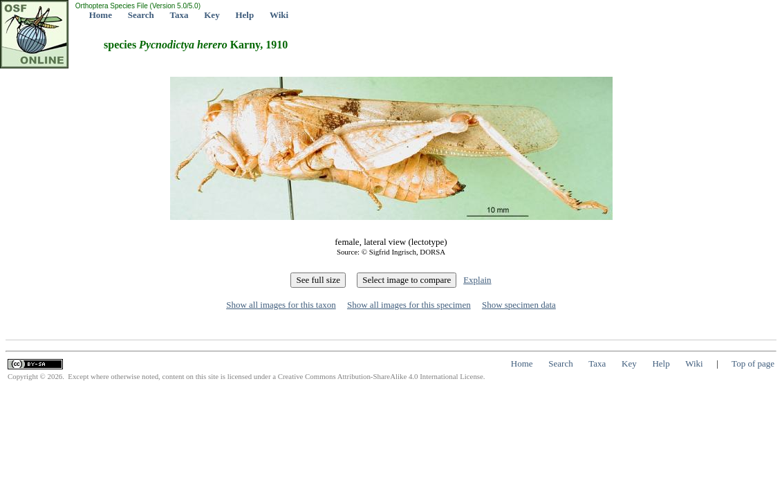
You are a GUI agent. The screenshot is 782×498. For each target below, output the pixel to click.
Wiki (279, 15)
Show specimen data (519, 304)
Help (244, 15)
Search (141, 15)
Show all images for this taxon (281, 304)
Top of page (753, 363)
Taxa (179, 15)
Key (211, 15)
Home (100, 15)
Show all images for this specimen (409, 304)
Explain (477, 280)
